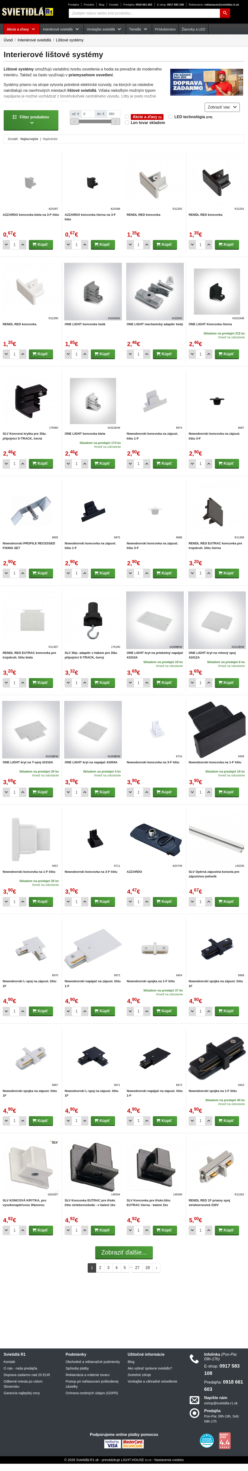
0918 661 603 (137, 4)
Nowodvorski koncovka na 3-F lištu (153, 769)
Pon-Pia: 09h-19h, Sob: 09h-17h (222, 1425)
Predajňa (73, 4)
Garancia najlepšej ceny (22, 1400)
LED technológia (193, 124)
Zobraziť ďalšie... (124, 1259)
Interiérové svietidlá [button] (62, 29)
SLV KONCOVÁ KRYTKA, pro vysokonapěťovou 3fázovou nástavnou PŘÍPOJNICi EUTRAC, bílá (30, 1212)
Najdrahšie (50, 146)
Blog (101, 4)
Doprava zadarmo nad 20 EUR (27, 1382)
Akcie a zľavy (147, 124)
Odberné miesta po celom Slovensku (23, 1391)
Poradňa (89, 4)
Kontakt (113, 4)
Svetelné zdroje (139, 1382)
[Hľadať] (225, 13)
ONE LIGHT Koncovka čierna (210, 331)
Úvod (8, 40)
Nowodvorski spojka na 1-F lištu (151, 988)
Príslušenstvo (165, 29)
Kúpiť (40, 251)
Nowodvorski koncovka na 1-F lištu (215, 769)
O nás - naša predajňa (20, 1376)
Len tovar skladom (148, 130)
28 (148, 1275)
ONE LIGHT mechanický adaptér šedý (155, 331)
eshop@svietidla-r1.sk (221, 1410)
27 (137, 1275)
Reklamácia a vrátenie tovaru (87, 1382)
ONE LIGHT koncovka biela (85, 441)
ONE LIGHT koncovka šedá (85, 331)
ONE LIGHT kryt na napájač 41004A (91, 769)
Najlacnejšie (29, 146)
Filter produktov (31, 127)
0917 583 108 (170, 4)
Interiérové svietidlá (34, 40)
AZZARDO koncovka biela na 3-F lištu (31, 222)
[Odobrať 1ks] (6, 252)
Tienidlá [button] (139, 29)
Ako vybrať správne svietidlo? (150, 1376)
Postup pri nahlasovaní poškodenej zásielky (92, 1391)
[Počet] (14, 252)
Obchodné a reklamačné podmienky (93, 1369)
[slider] (74, 128)
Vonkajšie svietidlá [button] (105, 29)
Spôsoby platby (77, 1376)
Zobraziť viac (222, 114)
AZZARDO (134, 879)
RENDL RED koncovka (143, 222)
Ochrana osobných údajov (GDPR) (92, 1400)
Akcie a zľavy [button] (22, 29)
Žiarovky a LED (193, 29)
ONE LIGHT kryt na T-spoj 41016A (28, 769)
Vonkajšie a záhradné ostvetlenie (152, 1389)
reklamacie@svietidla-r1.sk (214, 4)
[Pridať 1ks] (22, 252)
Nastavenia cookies (169, 1467)
